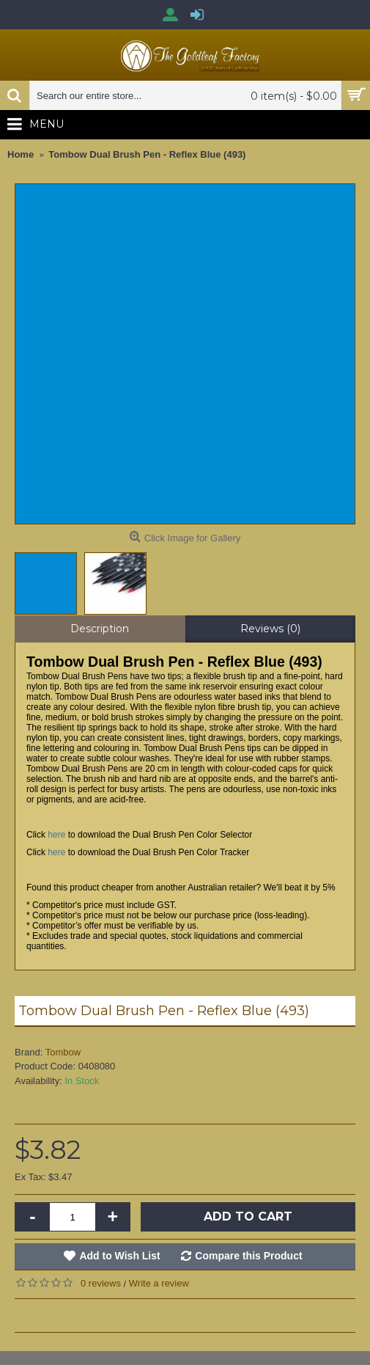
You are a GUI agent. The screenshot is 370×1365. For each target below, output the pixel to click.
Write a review (159, 1283)
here (56, 835)
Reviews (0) (270, 628)
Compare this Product (248, 1256)
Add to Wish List (119, 1256)
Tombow (63, 1052)
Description (99, 628)
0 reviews (101, 1283)
